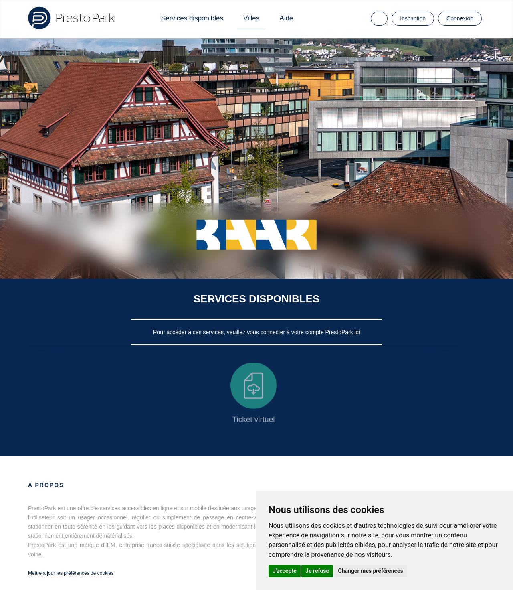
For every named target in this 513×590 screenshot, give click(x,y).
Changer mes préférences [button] (370, 571)
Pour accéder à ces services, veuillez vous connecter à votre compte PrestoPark (254, 332)
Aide (286, 18)
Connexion (459, 18)
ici (357, 332)
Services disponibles (192, 18)
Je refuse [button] (317, 571)
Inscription (413, 18)
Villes (251, 18)
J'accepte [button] (285, 571)
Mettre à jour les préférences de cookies (70, 573)
